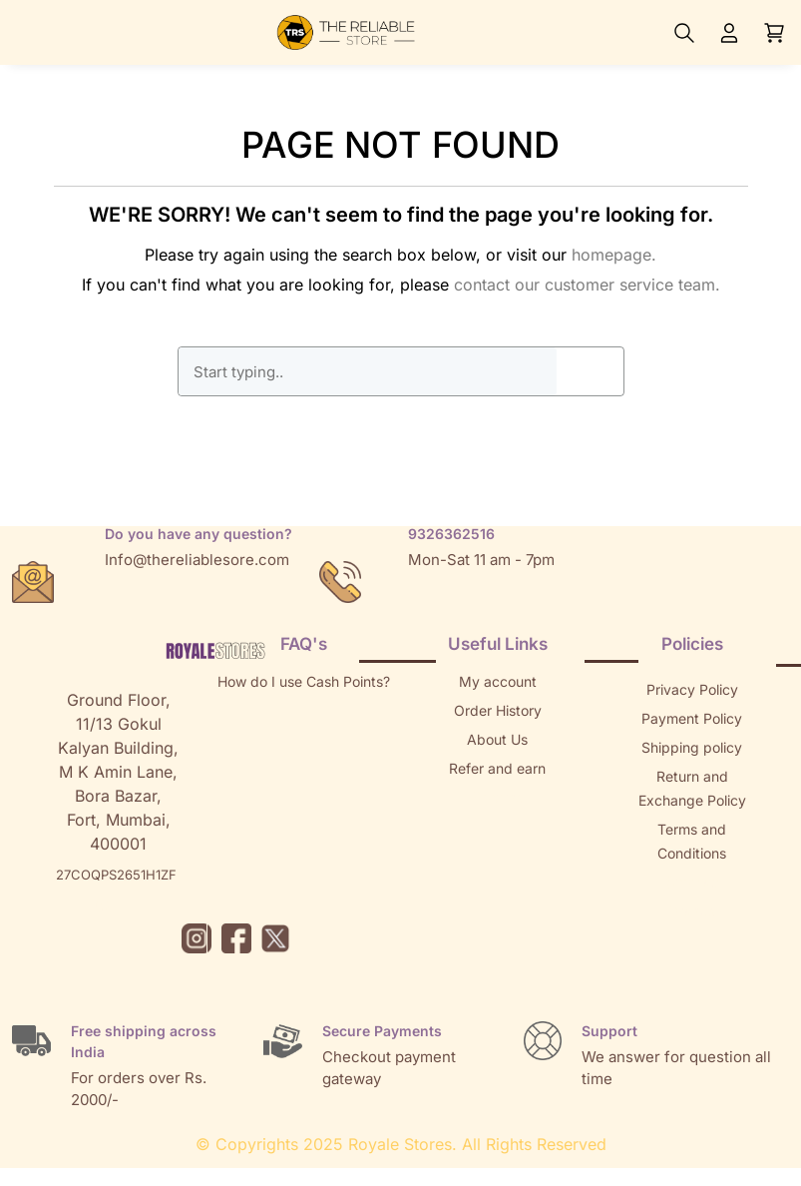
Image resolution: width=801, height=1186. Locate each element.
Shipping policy (691, 747)
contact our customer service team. (587, 285)
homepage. (614, 255)
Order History (498, 710)
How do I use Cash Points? (303, 681)
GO (589, 371)
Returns (498, 797)
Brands (692, 910)
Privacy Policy (692, 689)
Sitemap (692, 882)
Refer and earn (497, 768)
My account (498, 681)
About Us (497, 739)
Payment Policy (691, 718)
